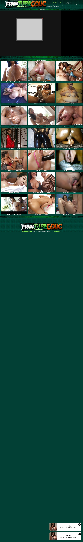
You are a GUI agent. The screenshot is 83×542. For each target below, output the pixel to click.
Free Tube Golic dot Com (58, 2)
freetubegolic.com (27, 231)
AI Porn (64, 4)
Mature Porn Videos (57, 4)
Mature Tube (50, 4)
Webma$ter (57, 231)
